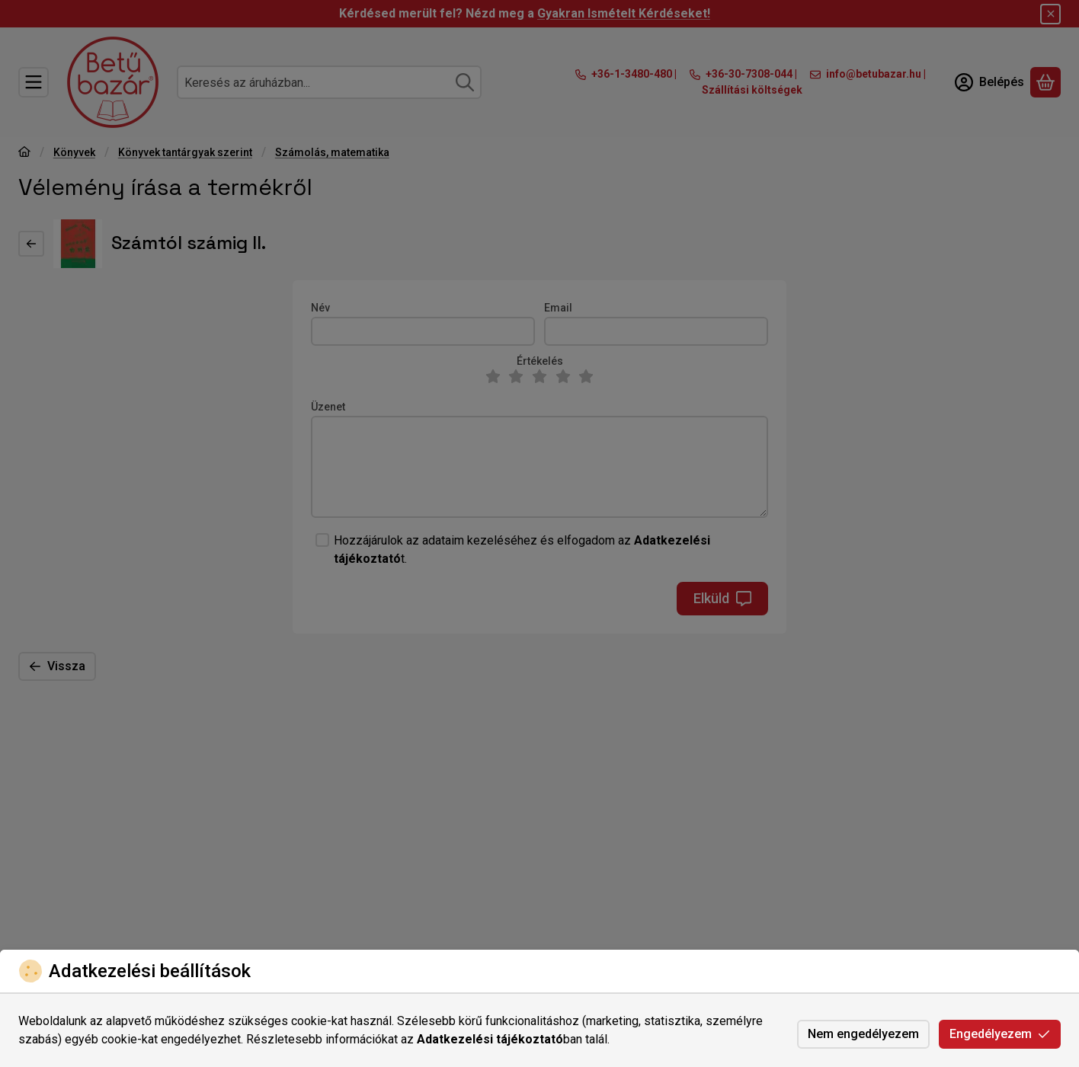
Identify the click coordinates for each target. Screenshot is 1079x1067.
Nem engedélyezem (863, 1034)
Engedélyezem (999, 1034)
